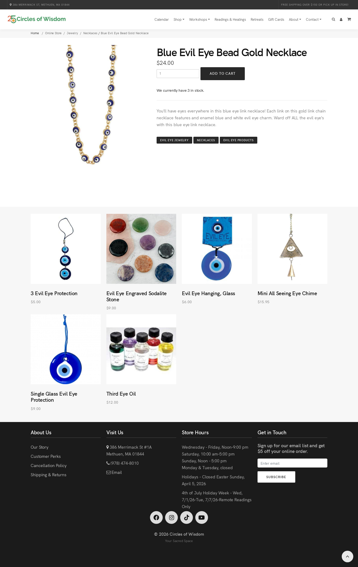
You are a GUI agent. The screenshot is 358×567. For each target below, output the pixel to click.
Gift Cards (276, 19)
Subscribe (277, 476)
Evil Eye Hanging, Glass (208, 293)
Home (35, 33)
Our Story (39, 447)
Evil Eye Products (238, 140)
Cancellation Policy (49, 465)
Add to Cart (223, 73)
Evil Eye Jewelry (174, 140)
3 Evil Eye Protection (54, 293)
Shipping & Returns (49, 474)
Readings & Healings (230, 19)
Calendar (161, 19)
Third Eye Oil (121, 393)
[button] (333, 19)
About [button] (293, 19)
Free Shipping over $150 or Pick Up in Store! (315, 4)
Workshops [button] (198, 19)
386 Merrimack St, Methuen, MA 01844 (40, 4)
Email (116, 472)
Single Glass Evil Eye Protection (54, 396)
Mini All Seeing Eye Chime (287, 293)
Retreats (257, 19)
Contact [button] (312, 19)
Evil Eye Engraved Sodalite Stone (136, 296)
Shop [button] (178, 19)
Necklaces (206, 140)
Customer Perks (46, 456)
